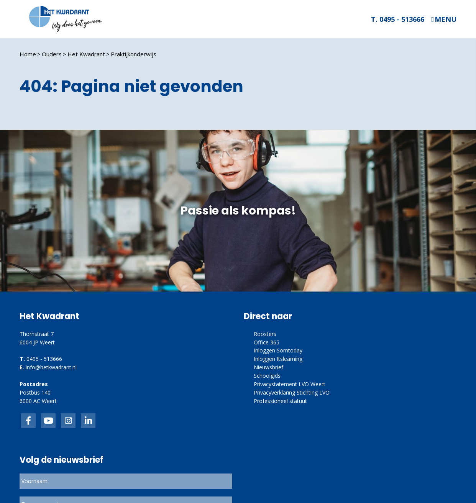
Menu (445, 19)
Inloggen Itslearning (278, 358)
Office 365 (266, 342)
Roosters (265, 334)
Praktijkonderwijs (133, 54)
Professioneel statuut (280, 401)
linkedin (88, 420)
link (68, 420)
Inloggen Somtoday (278, 350)
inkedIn (48, 420)
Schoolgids (267, 375)
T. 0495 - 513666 (397, 19)
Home (28, 54)
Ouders (52, 54)
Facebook (28, 420)
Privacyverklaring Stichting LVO (292, 392)
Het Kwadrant (86, 54)
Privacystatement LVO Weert (289, 384)
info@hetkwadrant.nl (51, 367)
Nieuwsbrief (268, 367)
